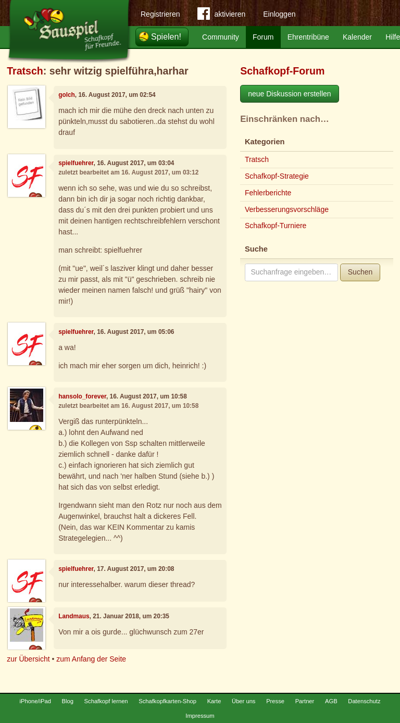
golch (66, 94)
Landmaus (73, 616)
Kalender (357, 37)
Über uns (243, 701)
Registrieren (160, 14)
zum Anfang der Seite (91, 659)
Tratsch (25, 71)
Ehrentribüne (308, 37)
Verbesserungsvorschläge (287, 209)
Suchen (360, 272)
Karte (214, 701)
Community (220, 37)
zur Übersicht (28, 659)
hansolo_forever (82, 396)
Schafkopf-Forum (282, 71)
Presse (275, 701)
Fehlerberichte (268, 193)
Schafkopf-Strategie (277, 176)
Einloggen (279, 14)
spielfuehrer (75, 163)
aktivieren (221, 15)
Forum (263, 37)
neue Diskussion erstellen (289, 94)
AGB (331, 701)
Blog (67, 701)
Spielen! (166, 36)
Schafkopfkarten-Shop (167, 701)
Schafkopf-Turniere (276, 225)
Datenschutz (364, 701)
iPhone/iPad (35, 701)
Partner (305, 701)
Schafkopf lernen (106, 701)
